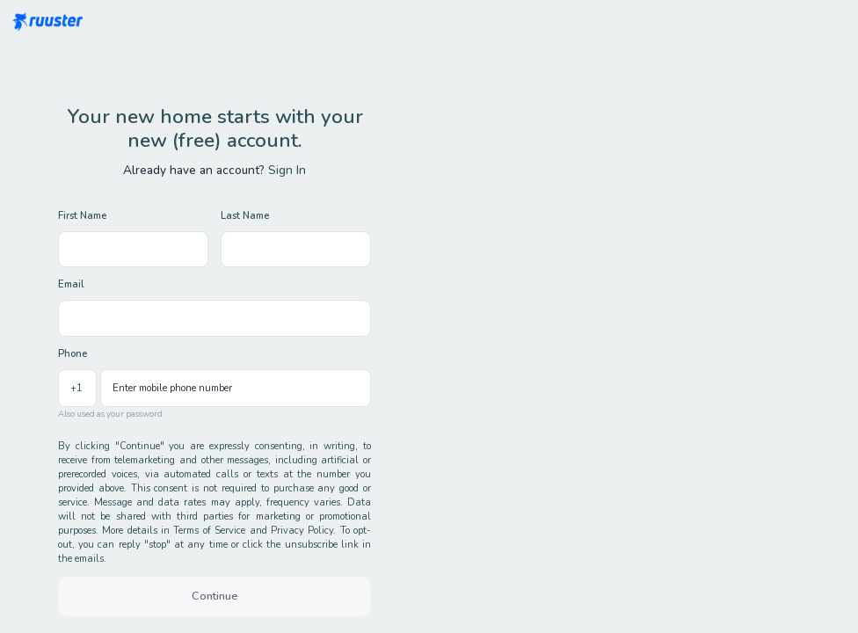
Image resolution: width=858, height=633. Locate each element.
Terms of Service (209, 530)
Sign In (287, 170)
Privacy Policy (302, 530)
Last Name (245, 216)
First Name (82, 216)
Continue (215, 596)
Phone (72, 354)
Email (71, 285)
